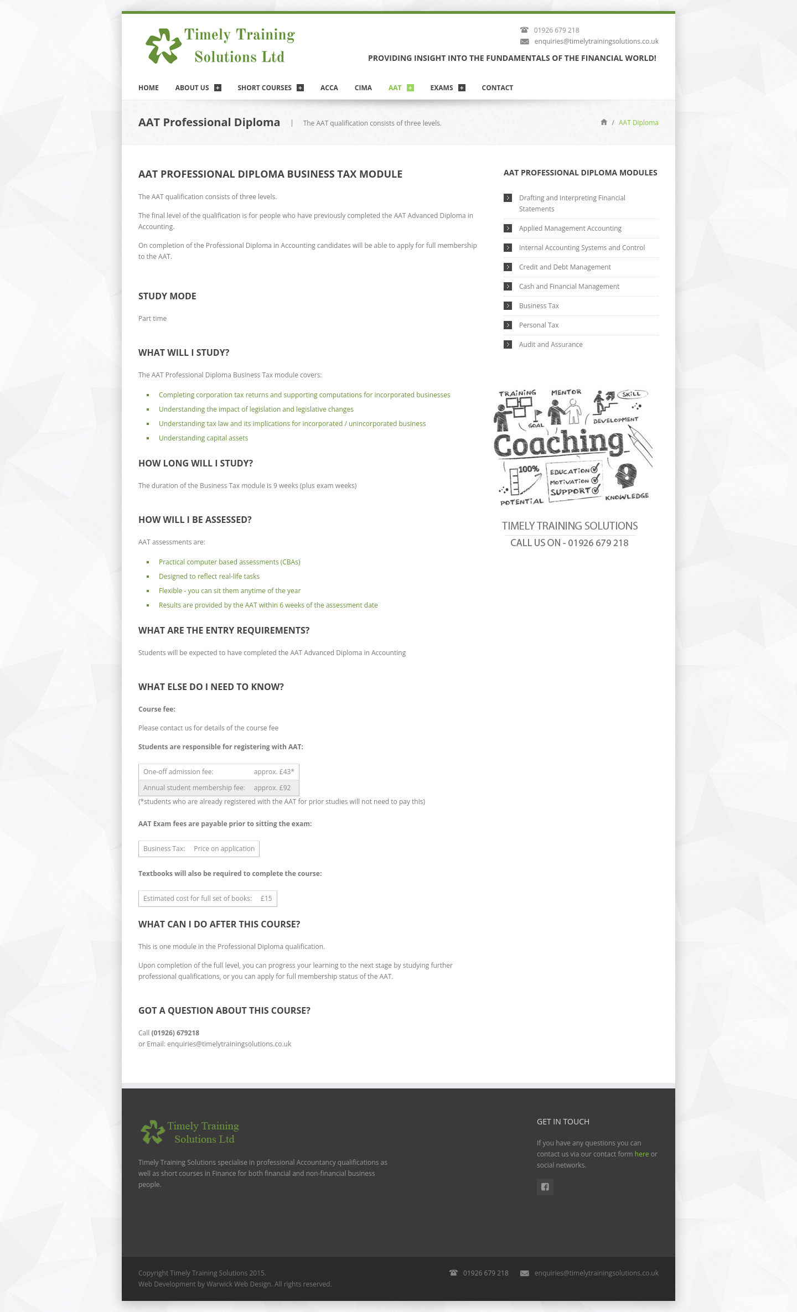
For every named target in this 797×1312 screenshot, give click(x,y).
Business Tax (539, 305)
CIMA (363, 87)
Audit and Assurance (551, 344)
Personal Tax (539, 325)
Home (148, 87)
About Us (192, 87)
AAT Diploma (639, 122)
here (642, 1154)
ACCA (329, 87)
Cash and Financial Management (569, 286)
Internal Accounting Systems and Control (582, 247)
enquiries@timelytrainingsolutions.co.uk (597, 41)
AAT (395, 87)
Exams (442, 87)
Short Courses (265, 87)
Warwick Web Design (238, 1284)
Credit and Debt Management (565, 267)
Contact (498, 87)
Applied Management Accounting (570, 228)
